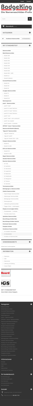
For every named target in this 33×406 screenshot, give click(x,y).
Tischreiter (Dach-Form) (9, 214)
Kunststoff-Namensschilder (9, 80)
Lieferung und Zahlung (9, 263)
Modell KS (6, 143)
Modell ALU (6, 75)
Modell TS (6, 93)
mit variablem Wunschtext (10, 231)
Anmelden (29, 1)
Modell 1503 (7, 63)
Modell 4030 (7, 70)
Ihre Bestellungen (5, 376)
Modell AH (6, 95)
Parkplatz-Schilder (7, 226)
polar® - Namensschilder (9, 103)
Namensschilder (7, 50)
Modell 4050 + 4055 (8, 73)
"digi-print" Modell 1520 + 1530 (11, 138)
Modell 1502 (7, 60)
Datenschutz (7, 261)
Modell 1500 (7, 55)
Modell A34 (6, 83)
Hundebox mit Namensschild (10, 236)
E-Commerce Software (10, 401)
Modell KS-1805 (7, 146)
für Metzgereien (7, 178)
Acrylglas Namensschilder (9, 90)
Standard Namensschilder (9, 158)
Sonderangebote (10, 242)
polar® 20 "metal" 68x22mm (10, 108)
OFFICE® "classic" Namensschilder (11, 126)
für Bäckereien (7, 173)
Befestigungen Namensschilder (11, 198)
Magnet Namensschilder (9, 156)
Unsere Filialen (7, 266)
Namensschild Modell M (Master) (11, 128)
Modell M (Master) (8, 78)
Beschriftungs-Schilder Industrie (11, 221)
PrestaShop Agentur (20, 401)
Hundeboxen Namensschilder (10, 229)
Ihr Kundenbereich (7, 374)
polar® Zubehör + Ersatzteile (10, 123)
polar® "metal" (7, 105)
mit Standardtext (8, 234)
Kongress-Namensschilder (9, 141)
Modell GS (6, 88)
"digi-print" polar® (8, 136)
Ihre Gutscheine (5, 385)
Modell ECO (7, 98)
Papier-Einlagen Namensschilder (11, 193)
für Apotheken (7, 166)
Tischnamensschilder (8, 186)
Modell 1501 (7, 58)
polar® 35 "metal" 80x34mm (10, 113)
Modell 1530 (7, 68)
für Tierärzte (7, 181)
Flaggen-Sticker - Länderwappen (11, 206)
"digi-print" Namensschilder (10, 131)
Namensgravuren (7, 100)
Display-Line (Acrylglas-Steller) (10, 208)
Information (8, 251)
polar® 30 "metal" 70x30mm (10, 111)
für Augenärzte (7, 171)
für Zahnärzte (7, 183)
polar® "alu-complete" (9, 121)
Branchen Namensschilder (9, 161)
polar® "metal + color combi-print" (12, 118)
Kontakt (22, 1)
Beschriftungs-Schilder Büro (10, 219)
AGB (5, 258)
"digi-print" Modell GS (9, 133)
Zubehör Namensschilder (9, 191)
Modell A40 (6, 85)
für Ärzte (6, 163)
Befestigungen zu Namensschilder (11, 188)
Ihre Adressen (4, 381)
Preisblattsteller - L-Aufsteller (10, 211)
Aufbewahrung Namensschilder (11, 203)
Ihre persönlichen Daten (7, 383)
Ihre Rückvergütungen (6, 379)
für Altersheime (7, 168)
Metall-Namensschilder (8, 53)
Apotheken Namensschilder (9, 216)
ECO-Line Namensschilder (9, 148)
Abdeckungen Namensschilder (11, 196)
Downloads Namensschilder (10, 224)
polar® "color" (7, 116)
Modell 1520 (7, 65)
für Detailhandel (7, 176)
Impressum (6, 256)
